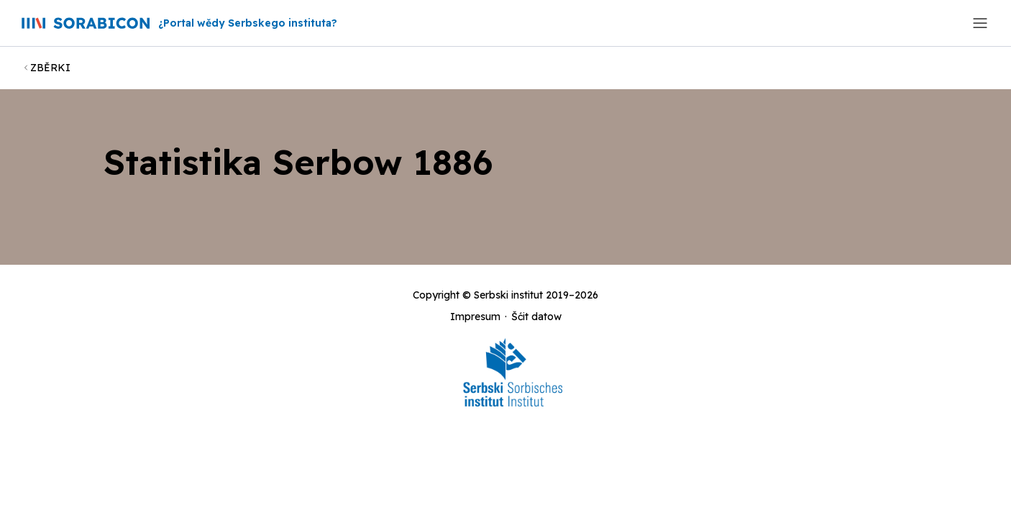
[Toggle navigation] (980, 23)
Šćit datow (536, 316)
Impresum (475, 316)
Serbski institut (508, 294)
